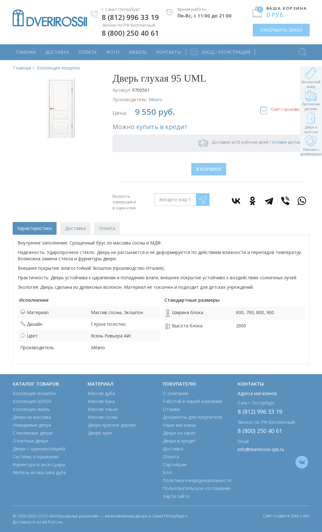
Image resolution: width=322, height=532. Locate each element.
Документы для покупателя (192, 417)
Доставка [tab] (75, 228)
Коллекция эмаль (31, 409)
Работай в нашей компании (192, 401)
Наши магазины (179, 425)
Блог (168, 472)
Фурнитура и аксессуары (39, 464)
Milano (155, 99)
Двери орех (100, 433)
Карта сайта (176, 496)
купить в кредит (162, 126)
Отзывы (171, 409)
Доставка (57, 52)
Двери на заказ (179, 433)
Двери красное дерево (112, 425)
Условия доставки (288, 142)
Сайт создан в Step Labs (286, 515)
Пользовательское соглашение (197, 488)
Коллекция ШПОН (32, 401)
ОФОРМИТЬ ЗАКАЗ (281, 30)
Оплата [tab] (107, 228)
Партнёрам (175, 464)
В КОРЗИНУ (208, 169)
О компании (175, 393)
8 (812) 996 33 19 (130, 17)
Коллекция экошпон (34, 393)
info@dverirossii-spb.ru (261, 449)
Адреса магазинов (257, 393)
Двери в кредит (179, 441)
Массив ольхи (103, 409)
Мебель (138, 52)
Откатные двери (30, 441)
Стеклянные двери (32, 433)
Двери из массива (32, 417)
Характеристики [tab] (34, 228)
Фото (112, 52)
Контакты (168, 52)
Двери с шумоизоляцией (39, 449)
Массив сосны (103, 417)
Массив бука (101, 401)
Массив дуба (101, 393)
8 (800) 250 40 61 (130, 33)
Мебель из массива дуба (39, 472)
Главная (26, 52)
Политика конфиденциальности (197, 480)
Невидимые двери (32, 425)
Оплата (88, 52)
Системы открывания (36, 457)
